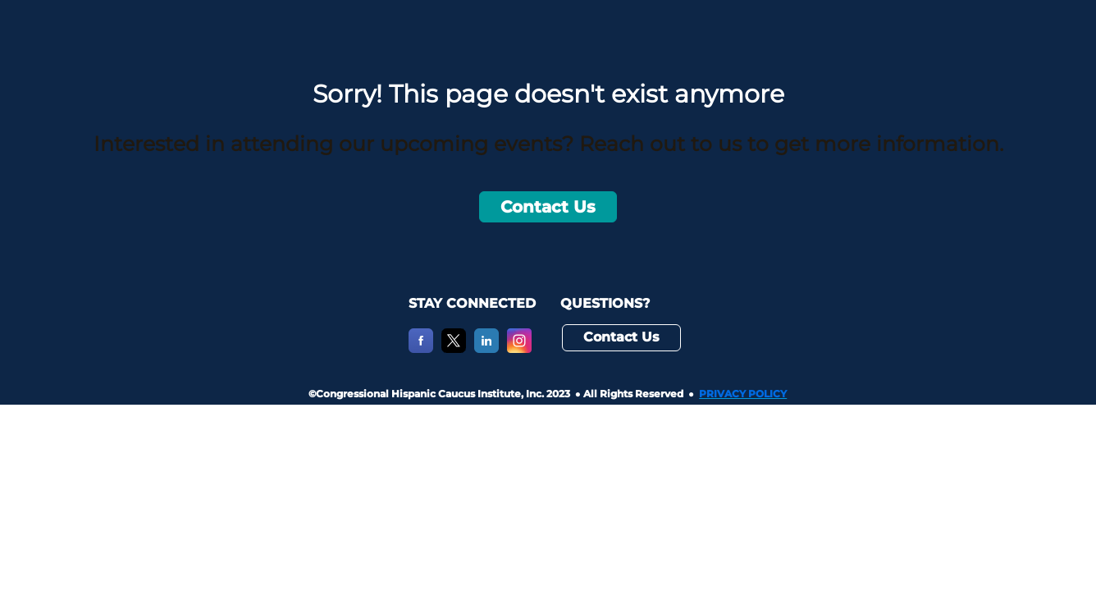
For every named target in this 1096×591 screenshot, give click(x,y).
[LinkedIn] (486, 348)
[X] (453, 348)
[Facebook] (421, 348)
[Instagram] (519, 348)
